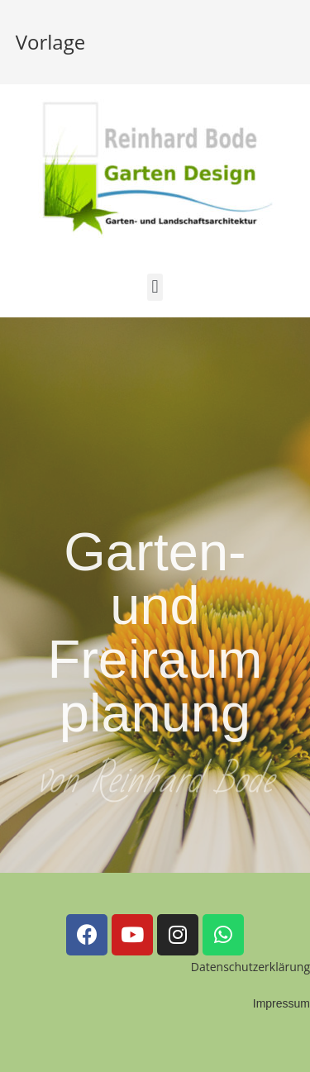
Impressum (281, 1003)
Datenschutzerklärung (250, 966)
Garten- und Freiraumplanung (154, 641)
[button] (155, 287)
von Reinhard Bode (155, 784)
